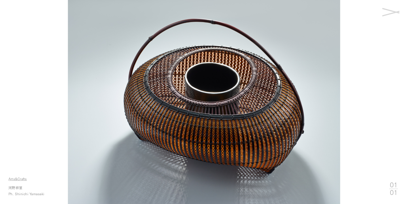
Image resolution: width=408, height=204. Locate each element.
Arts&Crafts (18, 179)
